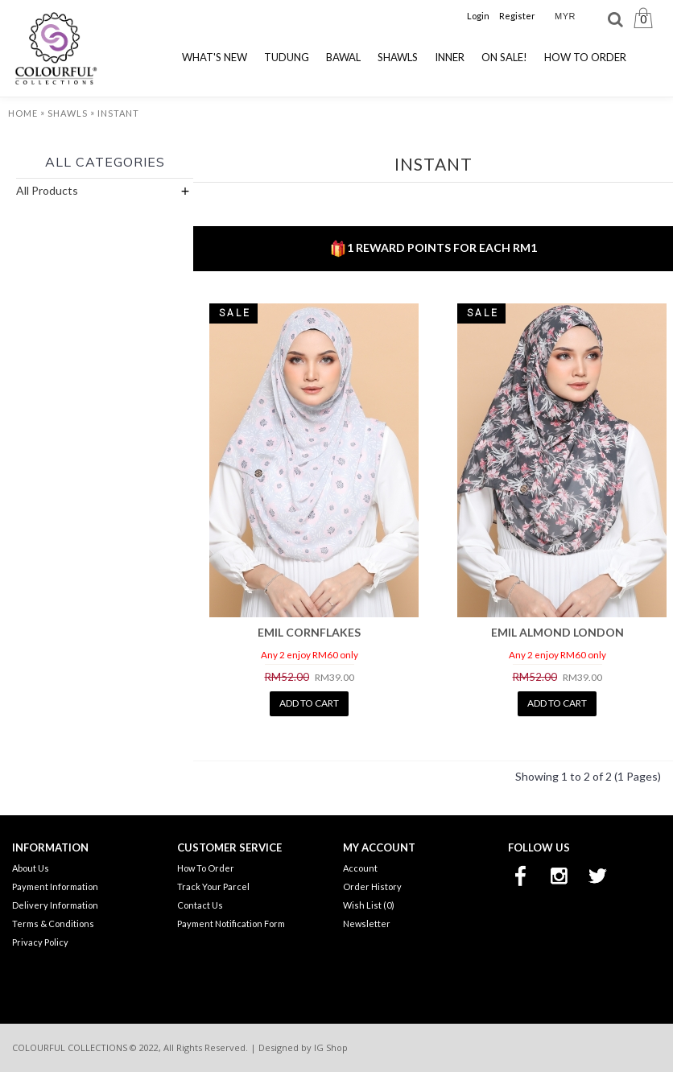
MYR (565, 16)
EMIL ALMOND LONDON (557, 632)
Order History (372, 886)
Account (360, 868)
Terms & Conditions (53, 923)
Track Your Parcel (213, 886)
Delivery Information (55, 905)
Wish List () (368, 905)
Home (23, 113)
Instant (118, 113)
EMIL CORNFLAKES (309, 632)
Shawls (67, 113)
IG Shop (331, 1047)
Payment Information (55, 886)
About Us (30, 868)
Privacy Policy (40, 942)
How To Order (205, 868)
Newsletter (366, 923)
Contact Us (200, 905)
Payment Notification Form (231, 923)
